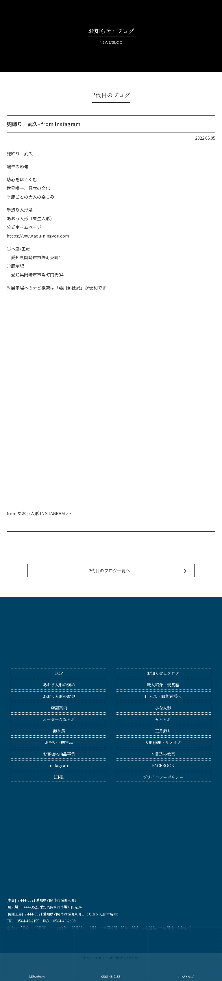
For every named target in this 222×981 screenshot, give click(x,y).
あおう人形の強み (59, 684)
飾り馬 (59, 731)
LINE (59, 777)
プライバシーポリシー (163, 777)
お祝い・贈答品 (59, 742)
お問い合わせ (37, 953)
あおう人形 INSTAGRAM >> (44, 513)
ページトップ (185, 953)
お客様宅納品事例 (59, 754)
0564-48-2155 (111, 953)
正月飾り (163, 731)
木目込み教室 (163, 754)
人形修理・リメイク (163, 742)
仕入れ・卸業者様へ (163, 696)
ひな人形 (163, 708)
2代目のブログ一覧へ (109, 570)
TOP (59, 673)
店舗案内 (59, 708)
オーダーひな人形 (59, 719)
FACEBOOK (163, 765)
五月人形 (163, 719)
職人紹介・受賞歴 (163, 684)
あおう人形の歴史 (59, 696)
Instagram (59, 765)
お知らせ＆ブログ (163, 673)
